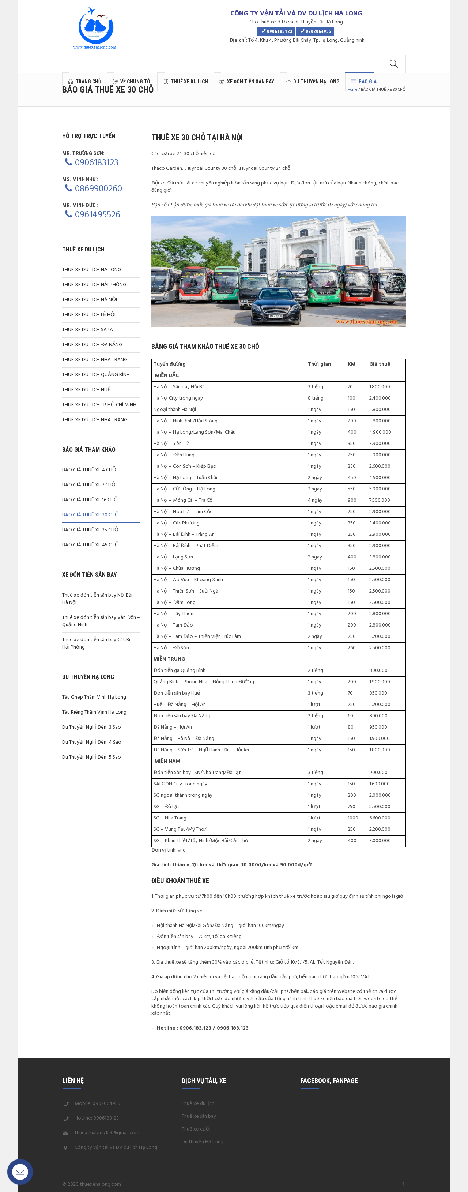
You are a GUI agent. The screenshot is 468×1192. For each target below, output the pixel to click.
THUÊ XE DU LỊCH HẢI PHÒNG (94, 285)
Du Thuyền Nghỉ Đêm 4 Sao (91, 742)
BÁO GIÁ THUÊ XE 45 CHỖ (90, 545)
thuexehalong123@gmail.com (107, 1133)
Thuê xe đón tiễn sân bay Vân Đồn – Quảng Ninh (101, 621)
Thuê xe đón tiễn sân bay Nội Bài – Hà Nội (99, 599)
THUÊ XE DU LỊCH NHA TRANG (95, 360)
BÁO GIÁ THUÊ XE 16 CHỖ (90, 500)
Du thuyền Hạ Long (202, 1142)
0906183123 (96, 163)
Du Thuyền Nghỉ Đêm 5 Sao (91, 757)
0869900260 (98, 189)
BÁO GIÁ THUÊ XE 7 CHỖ (89, 485)
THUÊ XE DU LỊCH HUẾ (86, 390)
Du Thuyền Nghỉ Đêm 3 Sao (91, 727)
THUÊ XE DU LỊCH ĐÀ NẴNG (92, 345)
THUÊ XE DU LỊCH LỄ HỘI (89, 315)
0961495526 (97, 215)
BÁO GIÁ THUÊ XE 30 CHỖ (90, 515)
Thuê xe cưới (196, 1129)
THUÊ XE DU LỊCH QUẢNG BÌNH (96, 375)
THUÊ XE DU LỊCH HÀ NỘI (89, 300)
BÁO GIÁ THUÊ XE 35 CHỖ (90, 530)
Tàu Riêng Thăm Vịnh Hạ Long (94, 712)
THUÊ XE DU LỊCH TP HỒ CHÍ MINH (99, 405)
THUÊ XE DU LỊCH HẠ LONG (91, 270)
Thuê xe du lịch (198, 1103)
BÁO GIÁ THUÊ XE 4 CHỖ (89, 470)
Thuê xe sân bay (199, 1116)
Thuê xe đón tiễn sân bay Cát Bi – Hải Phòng (98, 643)
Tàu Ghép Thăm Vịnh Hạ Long (94, 697)
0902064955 (106, 1103)
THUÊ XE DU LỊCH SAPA (87, 330)
